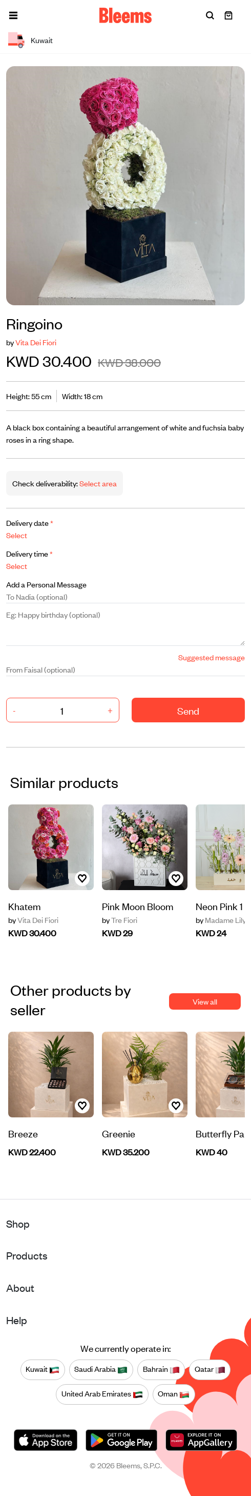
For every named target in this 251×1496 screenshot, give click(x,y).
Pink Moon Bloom (138, 905)
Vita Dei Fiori (35, 342)
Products (27, 1255)
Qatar (210, 1369)
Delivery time (29, 553)
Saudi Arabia (101, 1369)
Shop (18, 1223)
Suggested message (211, 657)
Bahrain (161, 1369)
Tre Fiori (119, 920)
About (20, 1287)
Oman (174, 1394)
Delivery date (29, 522)
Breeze (23, 1133)
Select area (97, 483)
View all (205, 1001)
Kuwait (42, 1369)
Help (16, 1320)
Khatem (24, 905)
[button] (13, 15)
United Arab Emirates (102, 1394)
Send (188, 710)
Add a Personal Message (46, 584)
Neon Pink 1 (219, 905)
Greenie (118, 1133)
